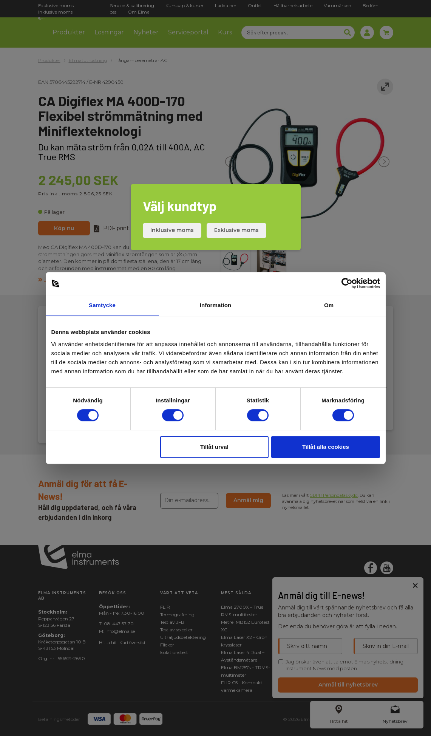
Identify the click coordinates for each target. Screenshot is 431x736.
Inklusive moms (172, 230)
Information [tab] (216, 305)
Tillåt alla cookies (325, 447)
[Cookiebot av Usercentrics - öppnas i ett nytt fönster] (347, 283)
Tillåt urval (214, 447)
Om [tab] (329, 305)
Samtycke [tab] (102, 305)
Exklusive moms (236, 230)
